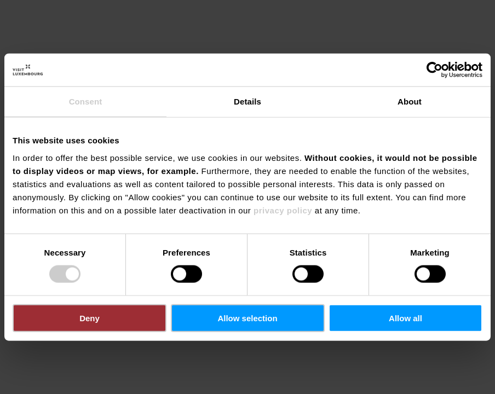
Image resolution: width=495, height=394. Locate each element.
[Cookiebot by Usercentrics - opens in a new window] (434, 70)
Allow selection (247, 317)
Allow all (405, 317)
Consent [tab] (85, 101)
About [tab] (410, 101)
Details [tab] (247, 101)
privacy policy (283, 210)
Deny (89, 317)
